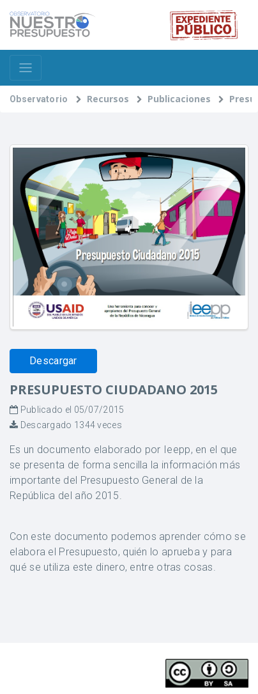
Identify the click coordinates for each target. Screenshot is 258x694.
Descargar (53, 361)
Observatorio (39, 99)
